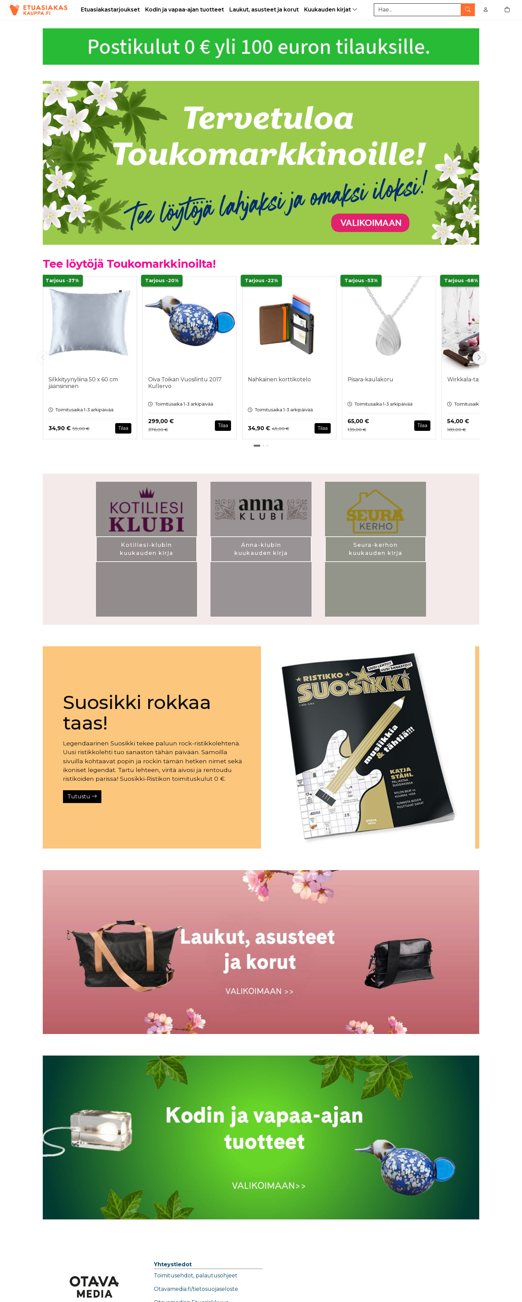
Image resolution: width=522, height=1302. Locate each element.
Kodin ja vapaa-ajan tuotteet (184, 9)
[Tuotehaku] (424, 9)
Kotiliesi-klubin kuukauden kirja (146, 549)
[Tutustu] (368, 747)
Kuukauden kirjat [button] (331, 9)
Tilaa (123, 428)
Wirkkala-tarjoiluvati (474, 379)
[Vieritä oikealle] (479, 357)
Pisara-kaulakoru (370, 379)
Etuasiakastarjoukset (110, 9)
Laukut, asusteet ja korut (264, 9)
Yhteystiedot (173, 1264)
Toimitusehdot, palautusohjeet (195, 1275)
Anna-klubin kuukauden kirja (261, 549)
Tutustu (82, 796)
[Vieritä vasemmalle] (43, 357)
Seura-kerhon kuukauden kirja (375, 549)
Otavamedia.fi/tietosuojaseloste (196, 1289)
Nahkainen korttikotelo (279, 379)
